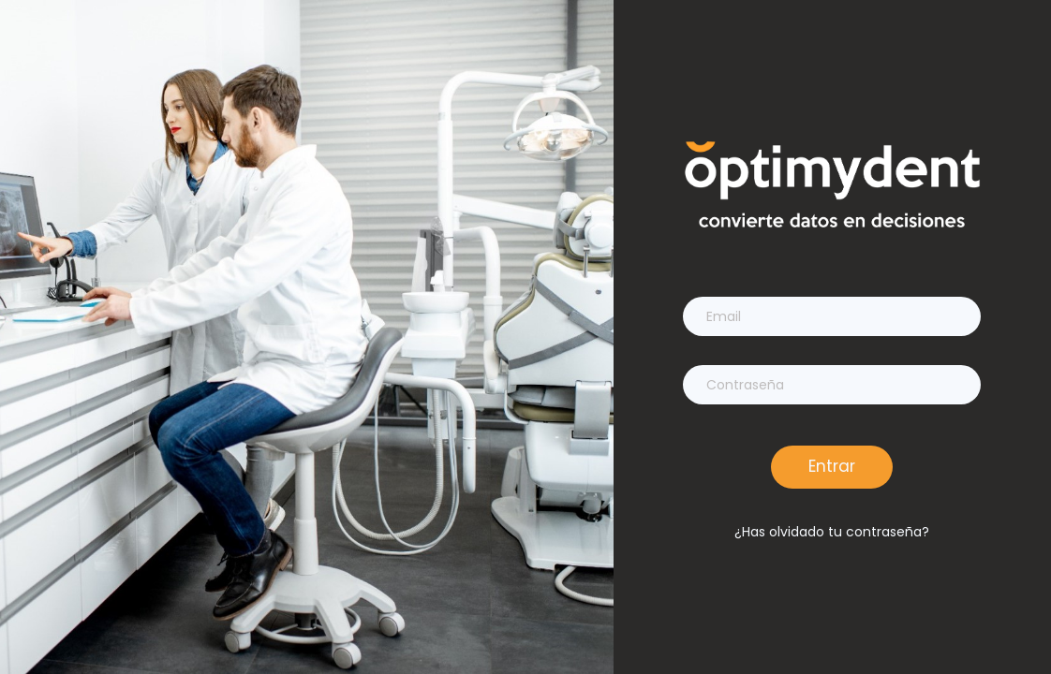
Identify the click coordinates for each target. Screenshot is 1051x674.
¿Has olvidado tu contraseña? (831, 531)
